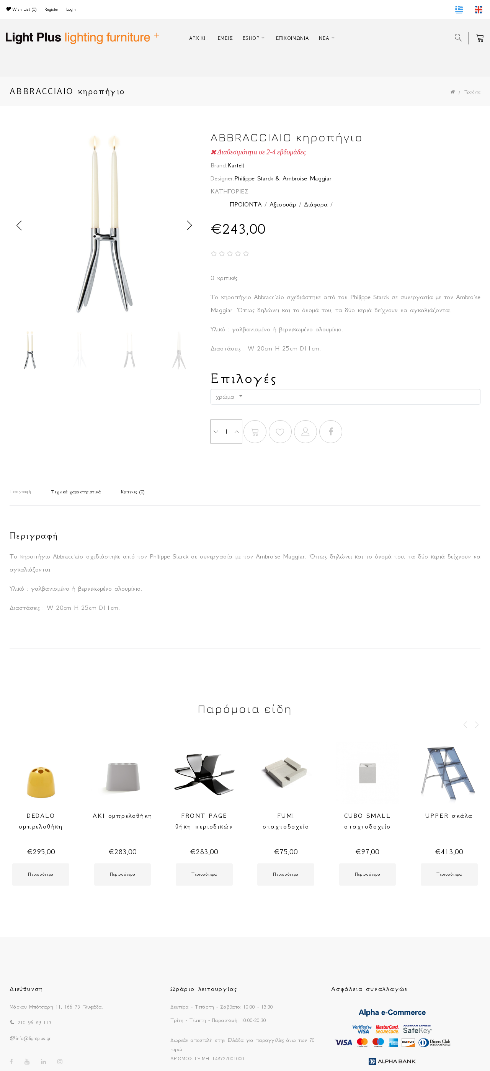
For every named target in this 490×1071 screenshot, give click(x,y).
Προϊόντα (472, 92)
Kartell (235, 165)
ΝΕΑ (324, 38)
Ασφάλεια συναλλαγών (369, 988)
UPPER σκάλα (449, 815)
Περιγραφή (20, 491)
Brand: (219, 165)
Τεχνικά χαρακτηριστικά (76, 492)
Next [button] (189, 225)
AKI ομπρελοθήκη (122, 815)
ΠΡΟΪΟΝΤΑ (246, 204)
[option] (104, 225)
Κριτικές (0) (133, 492)
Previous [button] (19, 225)
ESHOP (251, 38)
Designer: (222, 178)
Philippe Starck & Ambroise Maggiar (283, 178)
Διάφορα (316, 204)
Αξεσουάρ (283, 204)
